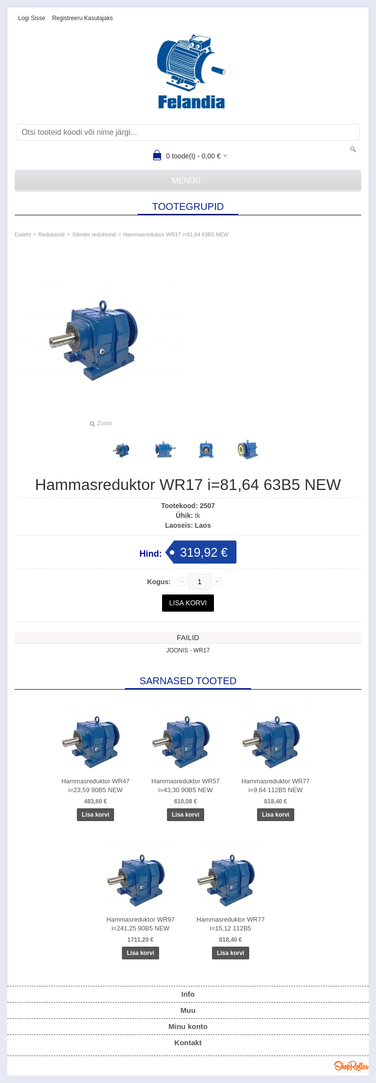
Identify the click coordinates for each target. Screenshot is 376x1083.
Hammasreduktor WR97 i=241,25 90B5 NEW (140, 924)
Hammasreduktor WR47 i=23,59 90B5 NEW (95, 785)
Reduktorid (52, 234)
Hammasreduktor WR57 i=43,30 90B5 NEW (185, 785)
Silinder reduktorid (94, 234)
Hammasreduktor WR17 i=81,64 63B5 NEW (176, 234)
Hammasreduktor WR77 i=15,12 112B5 (230, 924)
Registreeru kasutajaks (82, 18)
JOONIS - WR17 (188, 650)
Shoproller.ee (351, 1066)
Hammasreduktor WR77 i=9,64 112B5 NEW (275, 785)
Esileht (23, 234)
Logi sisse (31, 18)
